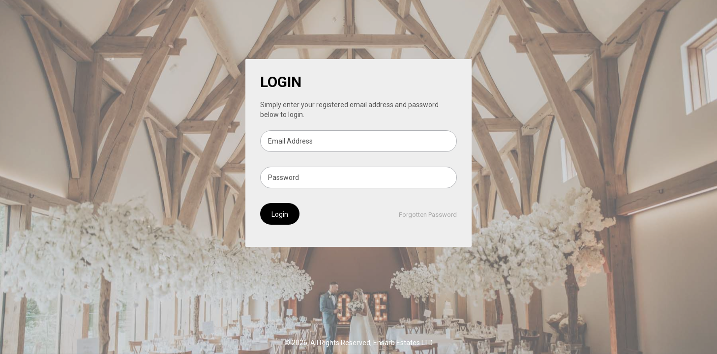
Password (283, 177)
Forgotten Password (428, 214)
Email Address (290, 141)
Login (279, 214)
